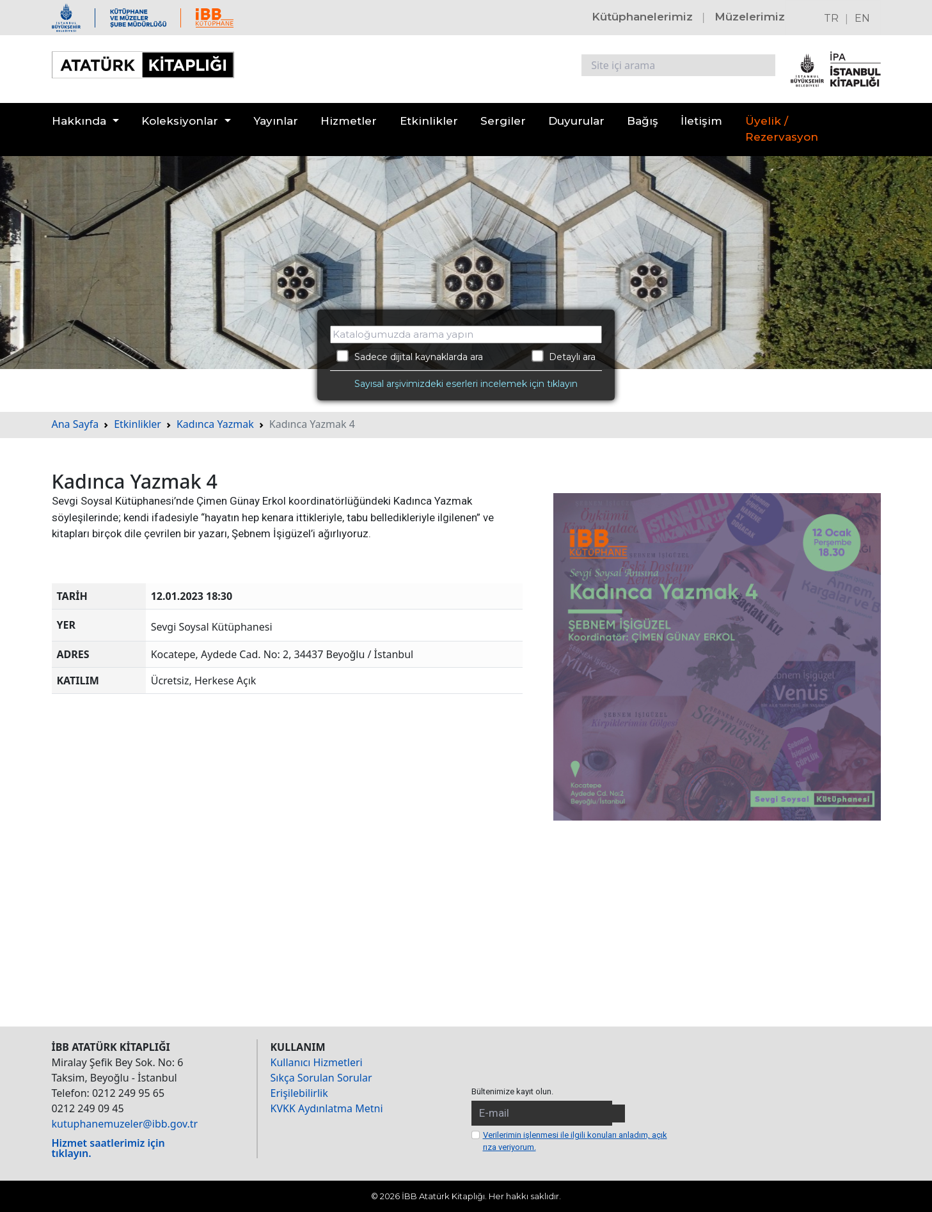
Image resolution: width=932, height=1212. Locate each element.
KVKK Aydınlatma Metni (327, 1108)
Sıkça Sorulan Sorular (321, 1078)
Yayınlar (275, 120)
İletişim (701, 120)
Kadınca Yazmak (215, 424)
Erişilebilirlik (299, 1093)
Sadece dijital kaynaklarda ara (409, 356)
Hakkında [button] (79, 120)
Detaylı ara (564, 356)
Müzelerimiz (750, 16)
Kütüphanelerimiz (642, 16)
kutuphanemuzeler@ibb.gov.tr (125, 1124)
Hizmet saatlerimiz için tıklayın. (108, 1148)
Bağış (642, 120)
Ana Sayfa (75, 424)
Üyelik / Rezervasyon (781, 129)
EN (862, 18)
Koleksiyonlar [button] (179, 120)
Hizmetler (348, 120)
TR (831, 18)
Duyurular (576, 120)
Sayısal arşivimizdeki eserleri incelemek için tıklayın (466, 384)
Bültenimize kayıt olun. (512, 1091)
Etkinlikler (429, 120)
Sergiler (503, 120)
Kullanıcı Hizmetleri (317, 1062)
